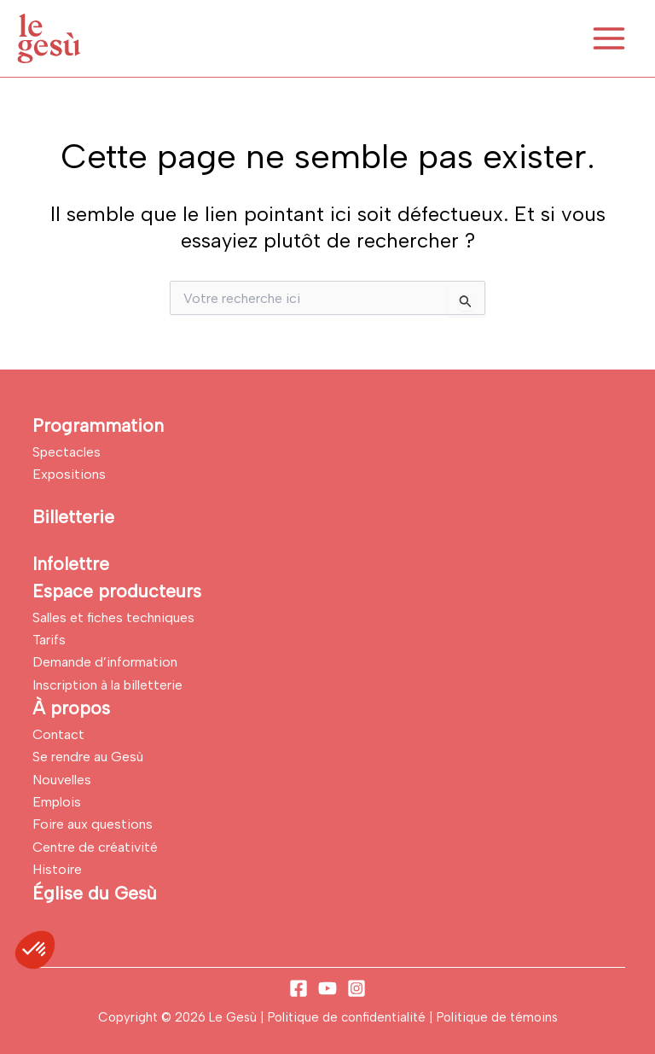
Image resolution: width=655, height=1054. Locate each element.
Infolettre (70, 563)
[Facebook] (298, 988)
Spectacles (66, 452)
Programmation (98, 425)
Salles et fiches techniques (113, 617)
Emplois (56, 802)
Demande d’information (104, 662)
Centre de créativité (95, 847)
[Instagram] (356, 988)
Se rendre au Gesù (87, 756)
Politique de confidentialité (348, 1017)
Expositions (69, 474)
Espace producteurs (116, 591)
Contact (58, 734)
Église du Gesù (94, 893)
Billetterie (73, 516)
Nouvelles (61, 780)
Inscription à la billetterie (107, 685)
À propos (71, 708)
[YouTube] (327, 988)
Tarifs (49, 640)
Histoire (57, 869)
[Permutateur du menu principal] (609, 38)
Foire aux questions (92, 824)
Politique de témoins (497, 1017)
